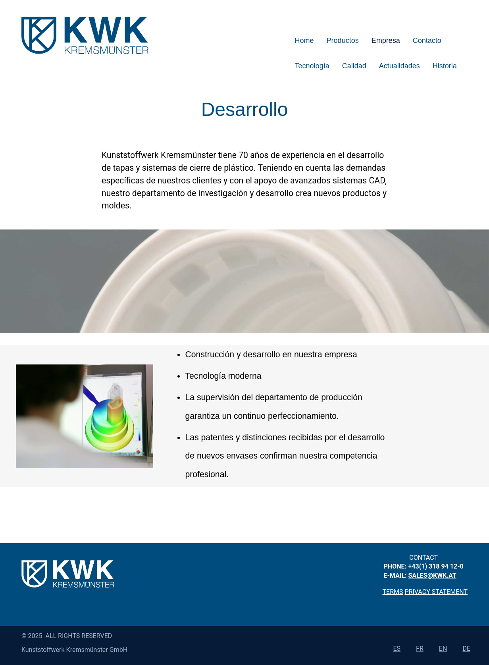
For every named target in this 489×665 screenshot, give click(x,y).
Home (304, 40)
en (443, 648)
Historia (445, 66)
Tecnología (312, 66)
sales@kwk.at (432, 575)
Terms (393, 592)
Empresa (386, 40)
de (466, 648)
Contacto (427, 40)
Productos (343, 40)
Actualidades (399, 66)
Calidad (354, 66)
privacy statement (436, 592)
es (396, 648)
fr (420, 648)
